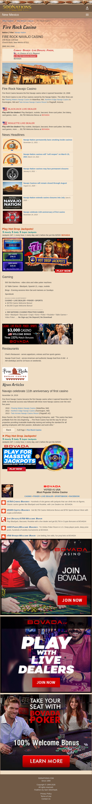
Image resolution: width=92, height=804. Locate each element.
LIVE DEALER (47, 496)
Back (8, 430)
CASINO (28, 496)
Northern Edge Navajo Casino (57, 100)
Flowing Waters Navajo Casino (17, 100)
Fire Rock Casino (43, 21)
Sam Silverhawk (50, 790)
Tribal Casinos (8, 21)
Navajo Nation (20, 32)
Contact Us (46, 799)
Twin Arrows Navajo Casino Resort (33, 102)
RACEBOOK (74, 496)
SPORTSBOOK (61, 496)
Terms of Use (46, 796)
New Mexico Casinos (25, 21)
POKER (36, 496)
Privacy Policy (46, 794)
